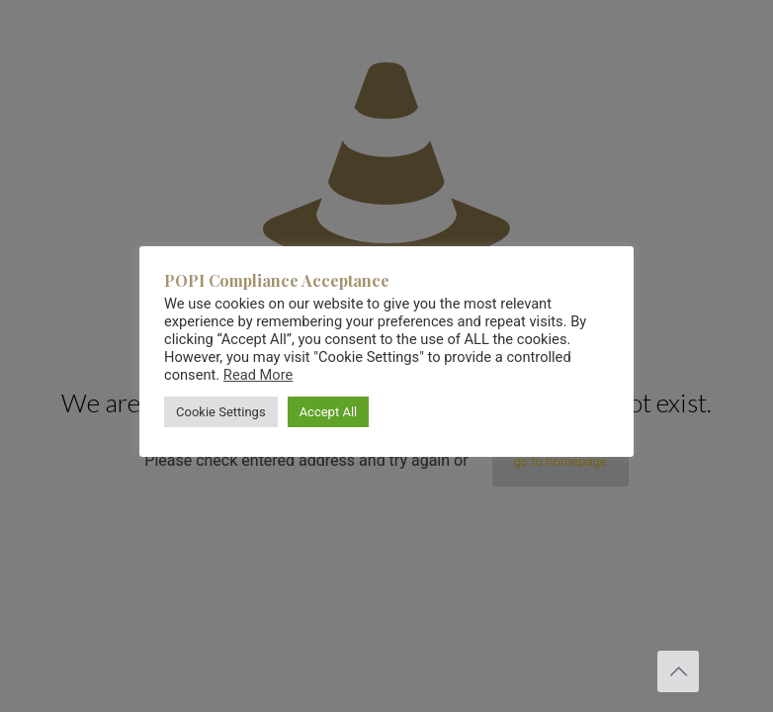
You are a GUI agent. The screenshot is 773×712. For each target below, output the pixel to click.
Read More (258, 375)
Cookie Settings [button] (221, 411)
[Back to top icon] (678, 671)
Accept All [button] (329, 411)
